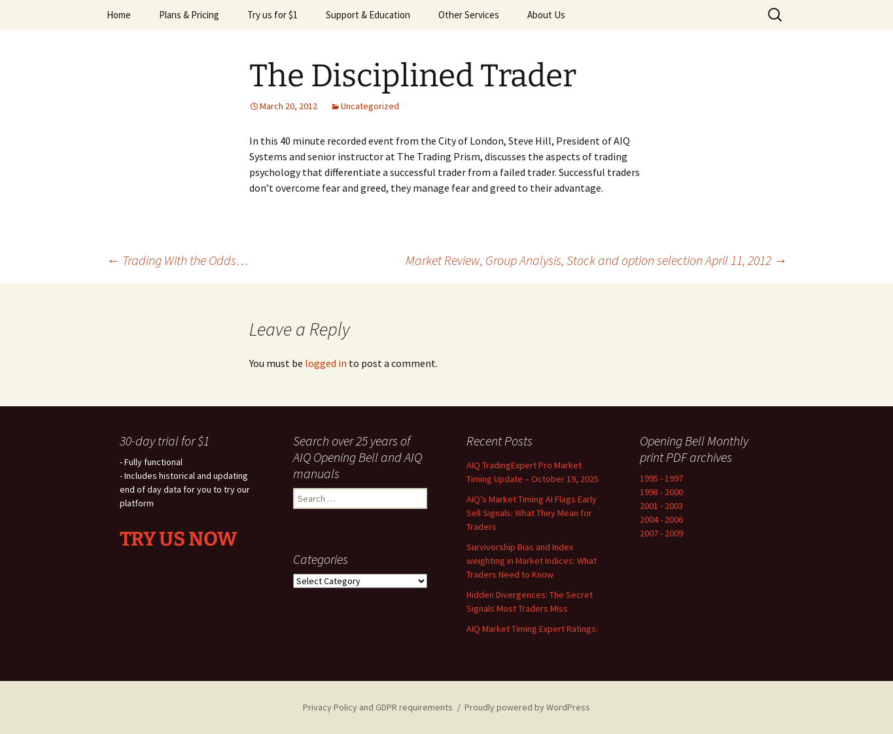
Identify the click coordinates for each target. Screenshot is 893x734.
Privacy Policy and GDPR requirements (378, 707)
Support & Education (368, 15)
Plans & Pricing (189, 15)
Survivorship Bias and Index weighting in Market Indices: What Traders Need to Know (531, 560)
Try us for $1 (272, 15)
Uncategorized (370, 106)
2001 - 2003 (661, 506)
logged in (326, 363)
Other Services (468, 15)
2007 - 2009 (661, 533)
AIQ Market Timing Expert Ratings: (532, 629)
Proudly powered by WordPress (527, 707)
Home (119, 15)
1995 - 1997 (661, 478)
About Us (546, 15)
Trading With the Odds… (178, 260)
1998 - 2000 (661, 492)
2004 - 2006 (661, 519)
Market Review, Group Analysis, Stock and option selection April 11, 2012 (596, 260)
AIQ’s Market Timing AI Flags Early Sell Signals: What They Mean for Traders (531, 513)
